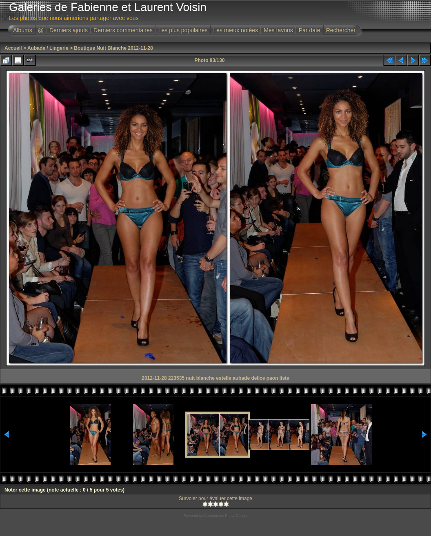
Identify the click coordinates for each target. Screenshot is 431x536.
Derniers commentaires (123, 30)
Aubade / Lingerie (48, 48)
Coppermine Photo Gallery (225, 516)
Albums (22, 30)
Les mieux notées (235, 30)
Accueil (13, 48)
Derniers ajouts (68, 30)
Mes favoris (278, 30)
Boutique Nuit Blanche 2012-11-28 (113, 48)
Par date (309, 30)
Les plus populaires (183, 30)
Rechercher (340, 30)
